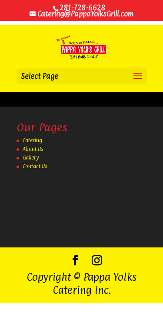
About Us (33, 149)
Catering (32, 140)
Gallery (31, 158)
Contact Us (35, 166)
